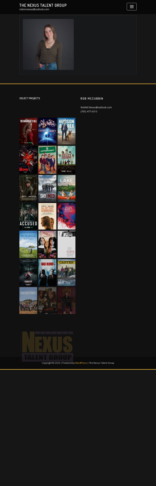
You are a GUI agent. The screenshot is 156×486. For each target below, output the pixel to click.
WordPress (81, 374)
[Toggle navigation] (132, 6)
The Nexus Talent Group (43, 5)
